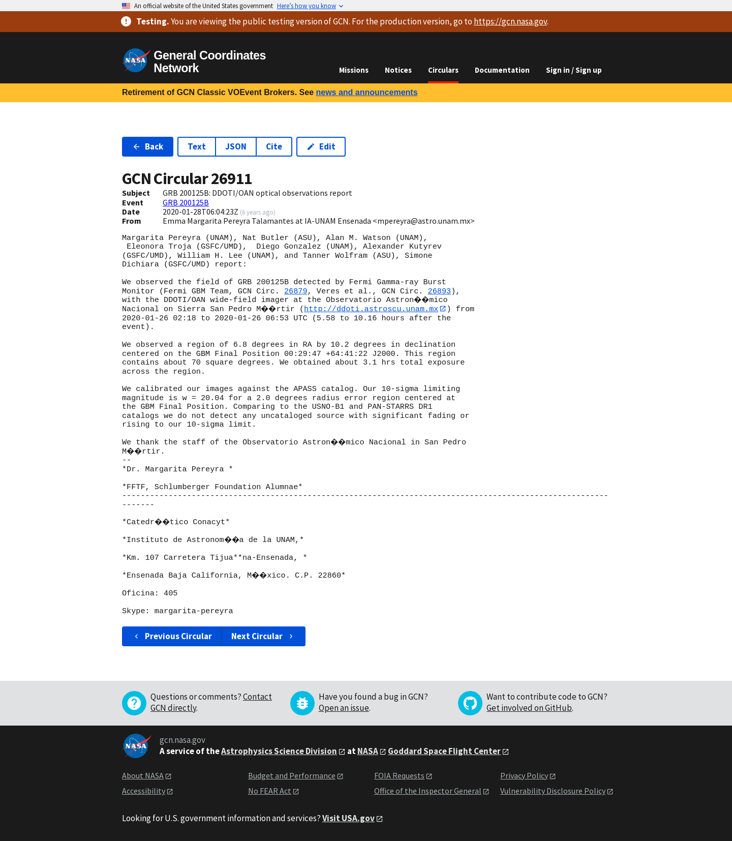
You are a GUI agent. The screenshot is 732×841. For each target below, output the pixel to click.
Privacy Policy (524, 775)
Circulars (443, 70)
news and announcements (366, 92)
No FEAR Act (269, 791)
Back (147, 146)
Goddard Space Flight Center (444, 751)
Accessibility (143, 791)
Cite (274, 146)
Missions (354, 70)
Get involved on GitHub (529, 707)
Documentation (502, 70)
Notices (398, 70)
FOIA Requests (399, 775)
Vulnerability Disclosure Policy (552, 791)
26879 (296, 291)
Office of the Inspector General (427, 791)
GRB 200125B (186, 202)
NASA (367, 751)
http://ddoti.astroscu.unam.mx (375, 309)
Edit (321, 146)
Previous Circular (172, 636)
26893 (439, 291)
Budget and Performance (292, 775)
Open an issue (344, 707)
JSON (236, 146)
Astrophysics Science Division (279, 751)
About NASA (143, 775)
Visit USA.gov (348, 818)
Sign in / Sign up (574, 70)
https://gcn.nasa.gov (510, 21)
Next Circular (263, 636)
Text (197, 146)
